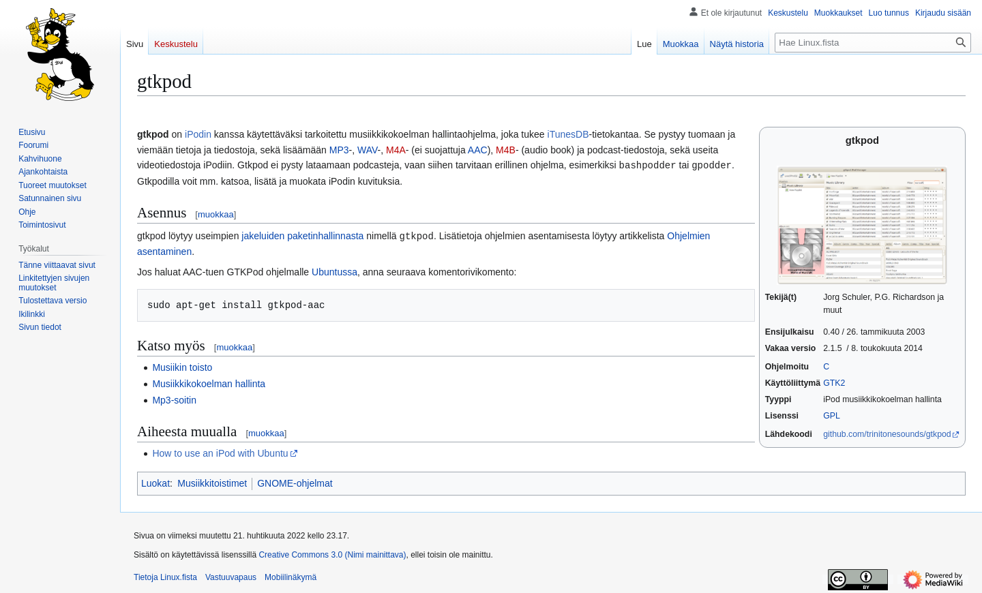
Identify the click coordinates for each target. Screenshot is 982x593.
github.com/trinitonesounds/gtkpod (887, 434)
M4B (506, 150)
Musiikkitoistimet (212, 481)
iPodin (198, 134)
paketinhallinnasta (325, 235)
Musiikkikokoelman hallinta (208, 382)
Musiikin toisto (182, 366)
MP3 (339, 150)
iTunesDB (568, 134)
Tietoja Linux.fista (165, 576)
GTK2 (834, 383)
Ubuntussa (334, 270)
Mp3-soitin (174, 398)
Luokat (155, 481)
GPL (831, 416)
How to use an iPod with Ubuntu (220, 451)
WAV (367, 150)
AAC (478, 150)
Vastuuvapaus (230, 576)
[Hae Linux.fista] (873, 42)
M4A (396, 150)
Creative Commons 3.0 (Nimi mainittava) (332, 553)
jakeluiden (262, 235)
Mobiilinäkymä (290, 576)
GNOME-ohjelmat (294, 481)
